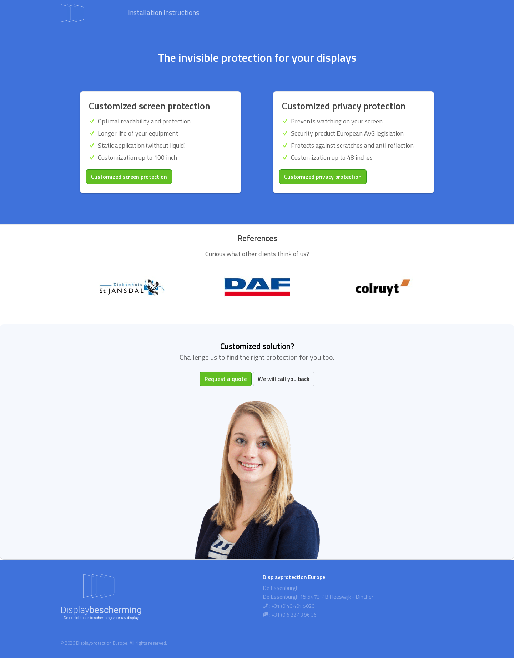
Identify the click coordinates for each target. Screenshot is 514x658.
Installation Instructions (163, 12)
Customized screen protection (129, 176)
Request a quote (226, 378)
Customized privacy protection (323, 176)
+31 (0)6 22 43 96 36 (294, 614)
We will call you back (283, 378)
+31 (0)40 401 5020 (293, 605)
